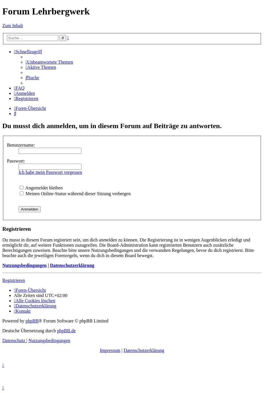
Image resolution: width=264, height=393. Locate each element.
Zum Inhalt (12, 25)
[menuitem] (49, 62)
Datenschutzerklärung (72, 265)
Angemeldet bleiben (41, 187)
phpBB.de (66, 330)
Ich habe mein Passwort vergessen (50, 172)
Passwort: (16, 160)
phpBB (32, 320)
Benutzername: (21, 145)
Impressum (110, 350)
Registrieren (13, 280)
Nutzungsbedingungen (24, 265)
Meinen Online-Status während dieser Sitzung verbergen (75, 193)
